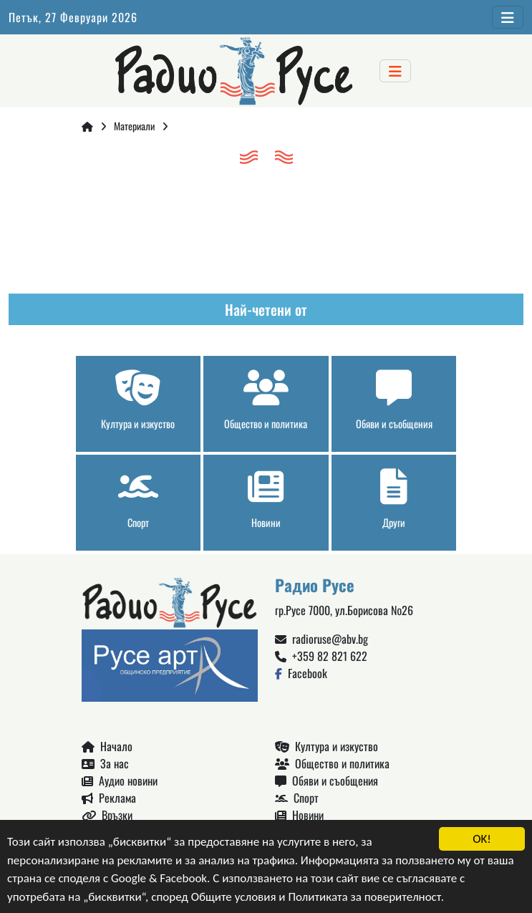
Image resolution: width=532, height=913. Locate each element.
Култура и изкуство (326, 746)
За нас (105, 763)
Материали (134, 125)
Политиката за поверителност (364, 896)
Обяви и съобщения (326, 780)
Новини (299, 814)
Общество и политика (332, 763)
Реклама (109, 797)
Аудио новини (120, 780)
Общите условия (233, 896)
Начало (107, 746)
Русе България (266, 225)
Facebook (301, 673)
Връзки (107, 814)
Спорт (297, 797)
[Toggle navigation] (507, 17)
